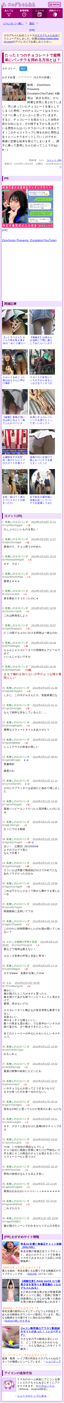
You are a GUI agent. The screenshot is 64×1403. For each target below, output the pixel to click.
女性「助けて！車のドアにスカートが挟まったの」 (14, 500)
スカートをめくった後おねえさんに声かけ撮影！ (14, 380)
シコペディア (53, 1361)
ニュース (39, 13)
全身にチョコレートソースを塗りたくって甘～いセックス (41, 420)
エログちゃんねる (47, 35)
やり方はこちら (45, 1385)
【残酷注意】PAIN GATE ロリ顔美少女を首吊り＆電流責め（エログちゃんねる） (40, 1284)
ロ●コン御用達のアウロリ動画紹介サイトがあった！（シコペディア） (40, 1331)
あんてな (8, 13)
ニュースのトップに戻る (32, 1395)
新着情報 (24, 13)
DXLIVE (32, 1273)
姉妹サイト (54, 13)
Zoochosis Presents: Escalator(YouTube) (29, 240)
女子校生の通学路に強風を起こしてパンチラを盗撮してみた (41, 500)
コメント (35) (54, 160)
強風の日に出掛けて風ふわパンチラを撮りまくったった (41, 460)
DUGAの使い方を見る (17, 1320)
